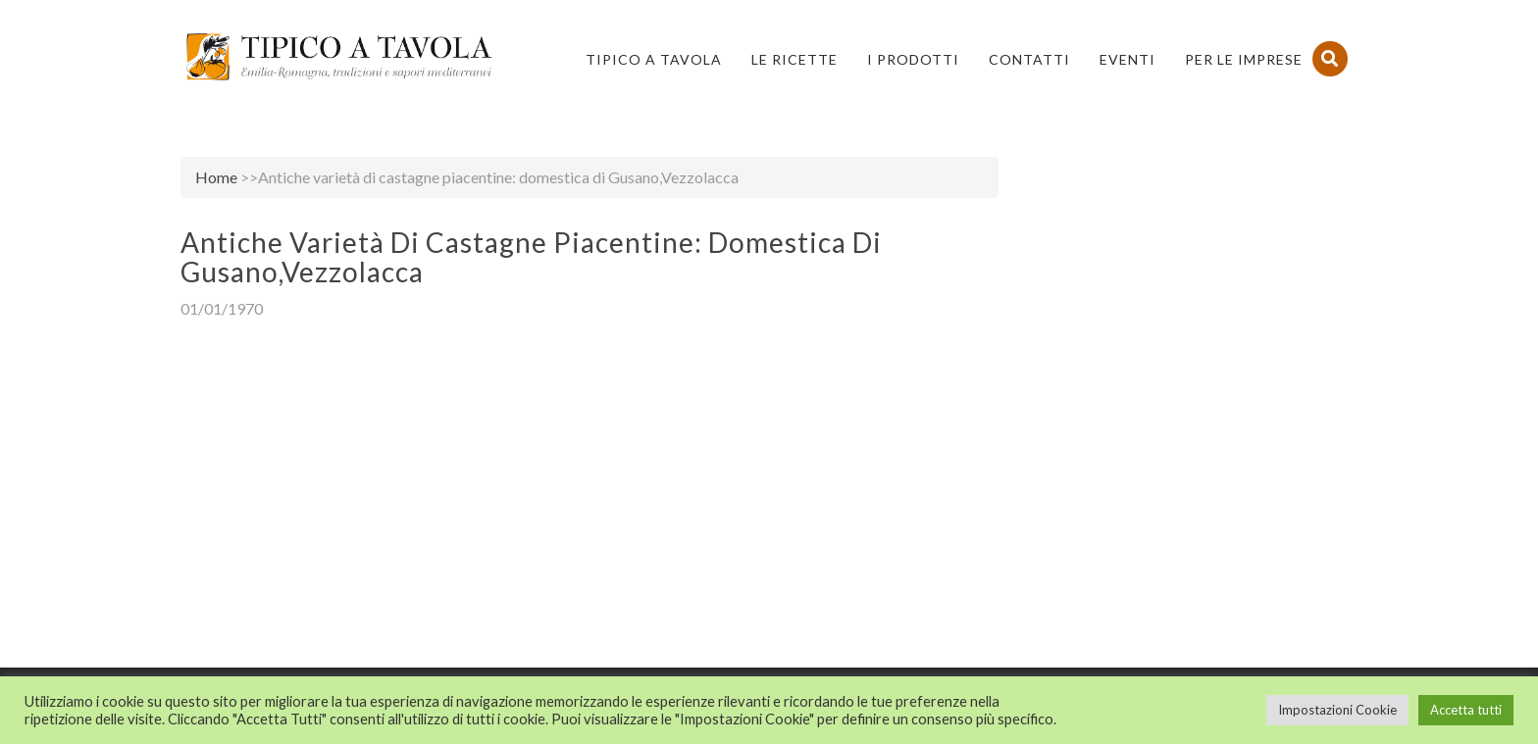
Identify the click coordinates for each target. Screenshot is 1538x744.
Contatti (1029, 59)
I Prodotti (913, 59)
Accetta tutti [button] (1466, 710)
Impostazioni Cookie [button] (1337, 710)
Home (216, 177)
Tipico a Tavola (654, 59)
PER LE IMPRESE (1244, 59)
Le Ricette (794, 59)
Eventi (1127, 59)
